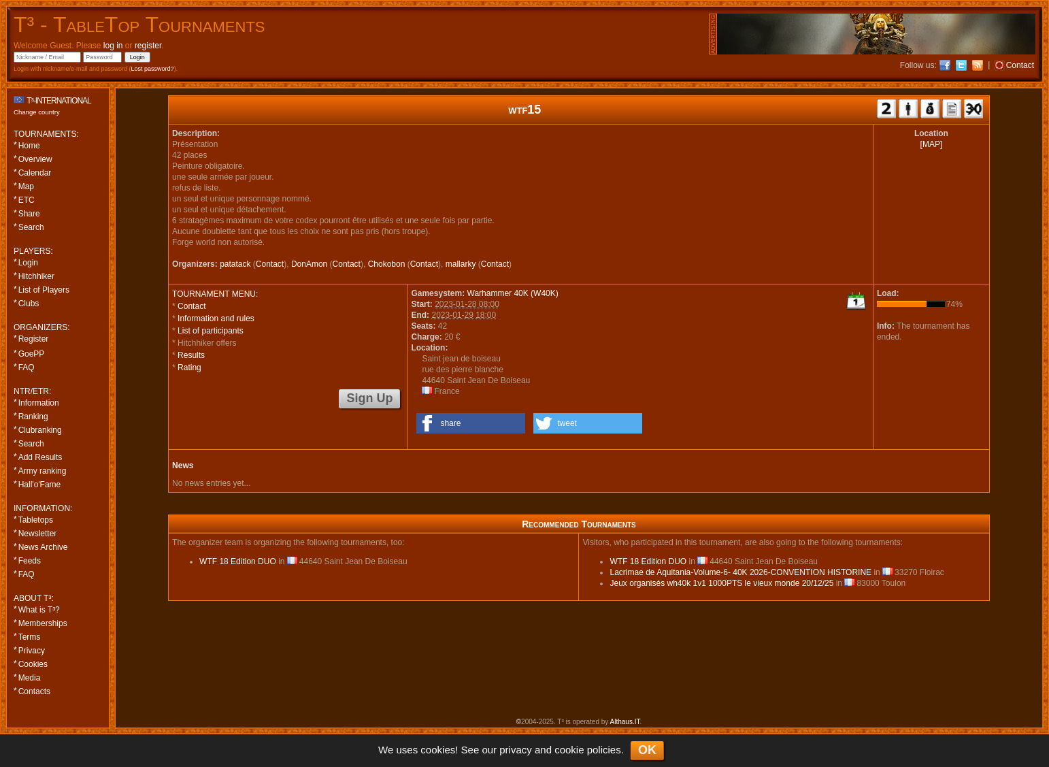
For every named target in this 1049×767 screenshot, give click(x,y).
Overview (35, 159)
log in (113, 45)
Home (29, 145)
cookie (569, 749)
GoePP (31, 354)
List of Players (43, 290)
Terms (29, 637)
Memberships (42, 623)
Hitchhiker (36, 276)
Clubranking (40, 430)
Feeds (29, 561)
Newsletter (37, 533)
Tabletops (35, 520)
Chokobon (386, 264)
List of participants (211, 331)
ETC (26, 200)
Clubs (28, 303)
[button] (470, 423)
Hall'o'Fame (39, 484)
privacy (515, 749)
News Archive (43, 547)
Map (26, 186)
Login (28, 262)
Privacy (31, 650)
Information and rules (216, 318)
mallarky (461, 264)
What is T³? (39, 610)
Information (38, 403)
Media (29, 678)
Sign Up (369, 398)
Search (31, 227)
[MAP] (931, 144)
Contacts (34, 691)
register (148, 45)
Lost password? (152, 68)
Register (33, 339)
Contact (270, 264)
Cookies (33, 664)
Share (29, 213)
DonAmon (309, 264)
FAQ (26, 367)
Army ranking (42, 471)
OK (647, 750)
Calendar (35, 173)
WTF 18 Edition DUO (237, 561)
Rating (189, 367)
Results (191, 355)
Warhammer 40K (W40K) (513, 293)
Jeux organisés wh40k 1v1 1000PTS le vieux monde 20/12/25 (721, 583)
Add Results (40, 457)
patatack (235, 264)
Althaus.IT (625, 721)
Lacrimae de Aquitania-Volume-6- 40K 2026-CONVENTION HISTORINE (740, 572)
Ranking (33, 416)
